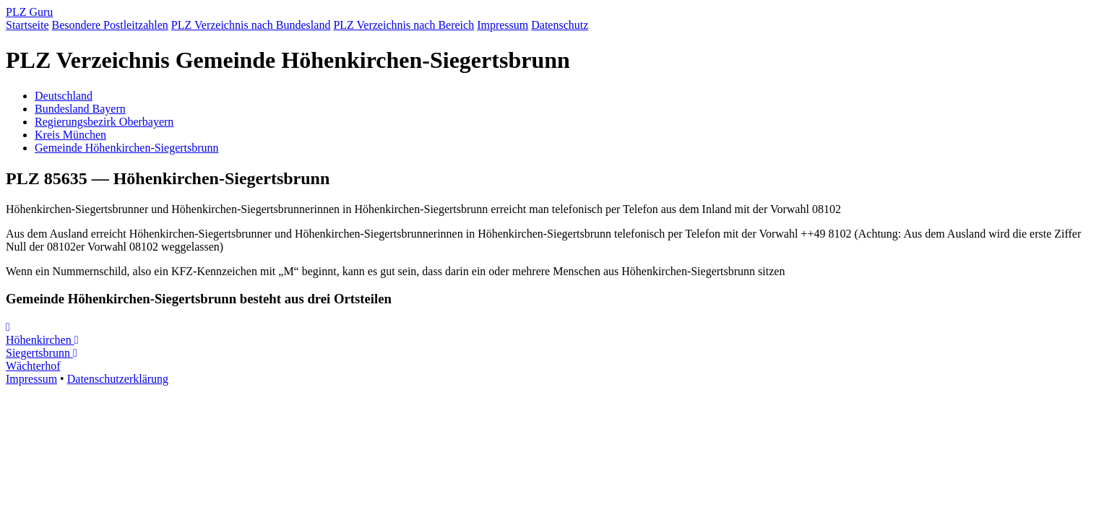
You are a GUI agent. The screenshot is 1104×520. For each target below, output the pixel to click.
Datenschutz (559, 25)
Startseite (27, 25)
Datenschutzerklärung (117, 379)
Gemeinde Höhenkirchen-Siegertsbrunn (127, 148)
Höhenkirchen (40, 333)
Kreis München (70, 135)
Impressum (502, 25)
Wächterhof (41, 359)
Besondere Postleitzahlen (110, 25)
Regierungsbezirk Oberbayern (104, 122)
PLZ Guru (29, 12)
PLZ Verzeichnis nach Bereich (403, 25)
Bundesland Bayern (80, 109)
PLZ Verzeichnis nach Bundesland (251, 25)
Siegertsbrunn (42, 346)
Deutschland (63, 96)
